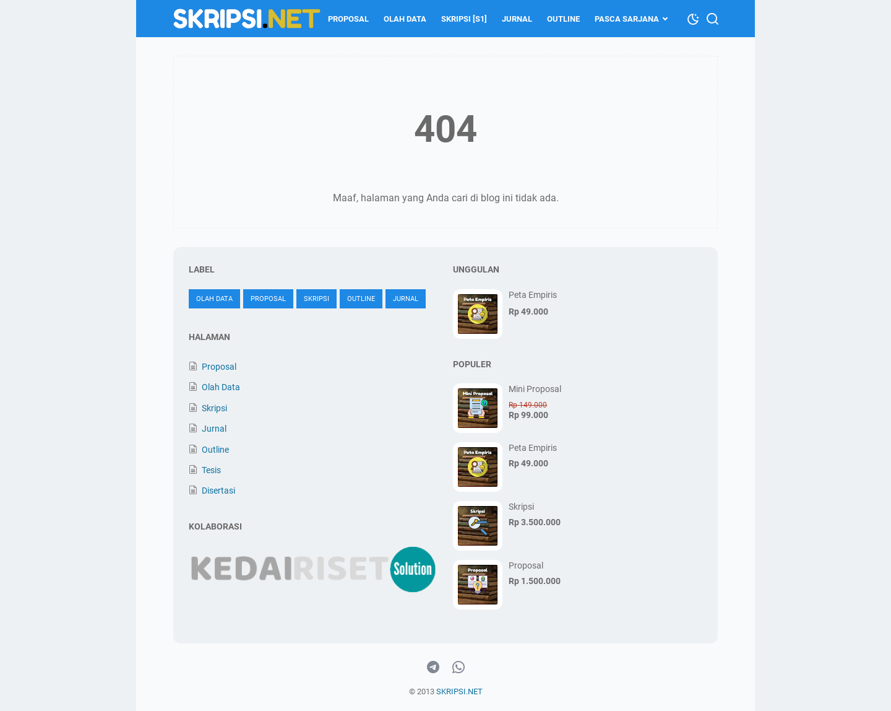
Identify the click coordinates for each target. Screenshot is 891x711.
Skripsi (316, 299)
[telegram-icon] (433, 668)
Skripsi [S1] (464, 19)
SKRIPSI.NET (459, 691)
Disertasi (218, 490)
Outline (563, 19)
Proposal (348, 19)
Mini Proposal (535, 389)
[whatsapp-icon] (458, 668)
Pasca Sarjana (627, 19)
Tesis (211, 470)
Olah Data (405, 19)
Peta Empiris (533, 295)
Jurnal (517, 19)
